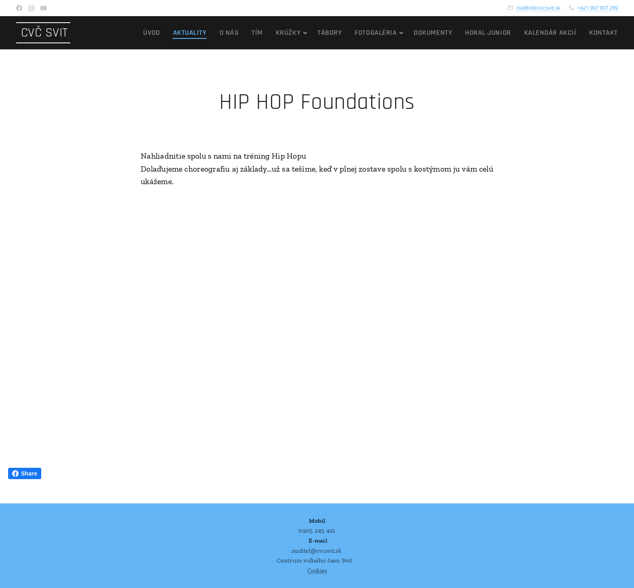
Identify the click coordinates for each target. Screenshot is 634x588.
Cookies (317, 570)
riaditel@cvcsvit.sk (538, 7)
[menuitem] (191, 33)
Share (24, 473)
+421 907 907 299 (597, 7)
